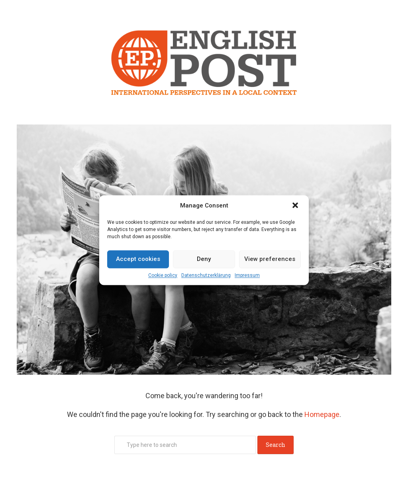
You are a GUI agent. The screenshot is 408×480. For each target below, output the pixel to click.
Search (275, 444)
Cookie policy (162, 275)
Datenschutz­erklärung (206, 275)
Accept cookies (138, 259)
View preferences (269, 259)
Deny (204, 259)
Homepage (321, 414)
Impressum (247, 275)
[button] (296, 206)
